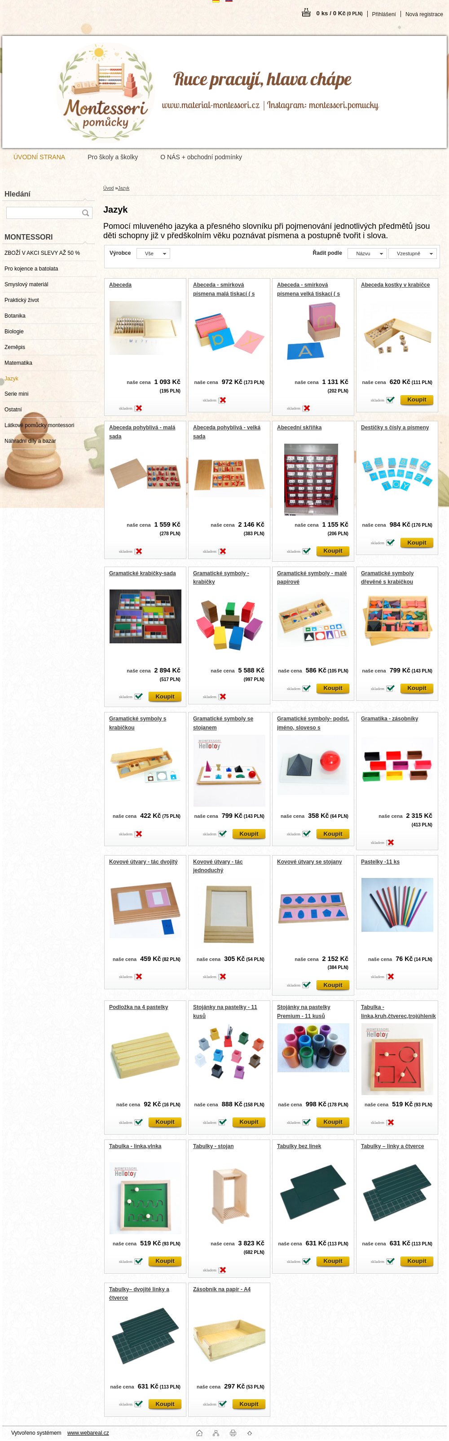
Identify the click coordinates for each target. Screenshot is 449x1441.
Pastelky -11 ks (380, 862)
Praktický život (21, 300)
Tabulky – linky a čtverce (392, 1146)
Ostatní (13, 409)
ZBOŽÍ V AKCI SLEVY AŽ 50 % (42, 253)
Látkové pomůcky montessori (39, 425)
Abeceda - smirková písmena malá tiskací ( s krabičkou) (224, 294)
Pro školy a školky (113, 157)
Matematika (18, 363)
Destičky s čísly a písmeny (395, 427)
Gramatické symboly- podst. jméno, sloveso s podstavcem (313, 727)
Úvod (108, 188)
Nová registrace (424, 14)
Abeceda (120, 285)
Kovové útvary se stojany (309, 862)
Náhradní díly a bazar (30, 441)
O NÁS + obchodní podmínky (201, 157)
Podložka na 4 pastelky (138, 1007)
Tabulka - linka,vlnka (135, 1146)
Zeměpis (14, 347)
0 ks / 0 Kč (340, 13)
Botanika (15, 316)
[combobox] (367, 253)
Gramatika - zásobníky (389, 719)
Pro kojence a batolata (31, 269)
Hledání (17, 194)
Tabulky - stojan (213, 1146)
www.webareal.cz (88, 1433)
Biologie (14, 331)
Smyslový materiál (26, 284)
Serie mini (16, 394)
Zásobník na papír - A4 (222, 1289)
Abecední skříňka (299, 427)
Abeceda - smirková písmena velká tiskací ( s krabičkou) (308, 294)
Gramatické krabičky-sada (142, 573)
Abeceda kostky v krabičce (395, 285)
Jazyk (11, 379)
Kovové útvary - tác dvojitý (143, 862)
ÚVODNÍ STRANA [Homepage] (39, 157)
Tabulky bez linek (299, 1146)
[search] (85, 212)
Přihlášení (384, 14)
